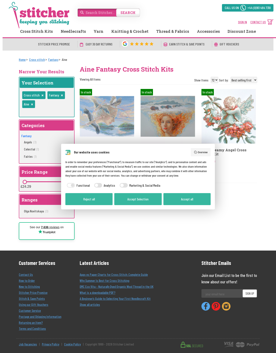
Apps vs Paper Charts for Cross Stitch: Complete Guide (114, 274)
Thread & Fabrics (172, 31)
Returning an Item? (31, 322)
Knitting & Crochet (129, 31)
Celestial (31, 149)
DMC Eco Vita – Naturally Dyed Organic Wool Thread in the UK (116, 286)
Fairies (30, 156)
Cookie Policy (72, 344)
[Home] (22, 59)
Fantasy (26, 136)
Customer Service (30, 310)
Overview (201, 152)
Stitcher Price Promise (33, 292)
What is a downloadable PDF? (97, 292)
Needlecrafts (73, 31)
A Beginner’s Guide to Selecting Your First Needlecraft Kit (115, 298)
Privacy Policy (50, 344)
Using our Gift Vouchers (33, 304)
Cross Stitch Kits (36, 31)
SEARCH (127, 12)
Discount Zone (242, 31)
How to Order (27, 280)
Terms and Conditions (32, 328)
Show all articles (90, 304)
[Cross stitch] (37, 59)
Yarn (98, 31)
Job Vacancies (28, 344)
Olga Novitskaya (36, 211)
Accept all (187, 199)
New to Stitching (29, 286)
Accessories (208, 31)
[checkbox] (77, 185)
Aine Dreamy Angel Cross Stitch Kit (224, 152)
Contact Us (26, 274)
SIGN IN (242, 22)
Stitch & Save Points (32, 298)
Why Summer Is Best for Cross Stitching (104, 280)
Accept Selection (137, 199)
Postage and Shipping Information (40, 316)
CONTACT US (258, 22)
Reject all (89, 199)
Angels (30, 142)
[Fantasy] (53, 59)
